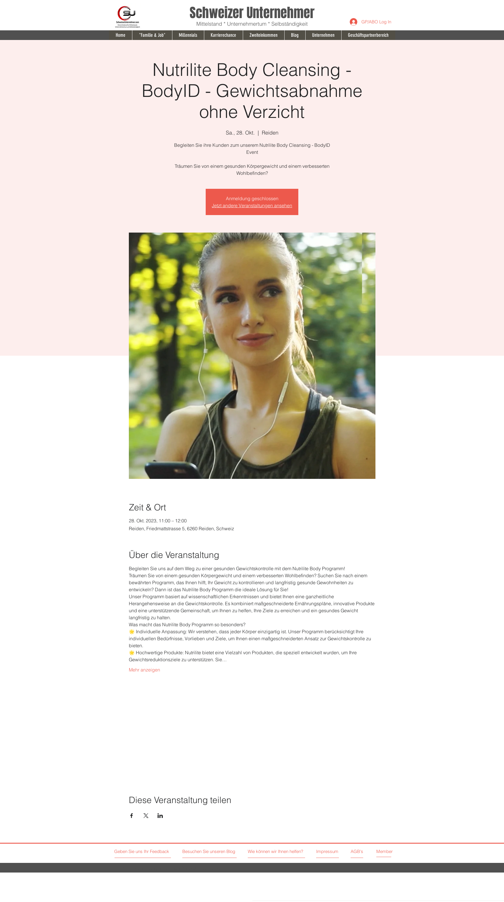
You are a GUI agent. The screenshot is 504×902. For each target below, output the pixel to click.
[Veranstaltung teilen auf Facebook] (131, 815)
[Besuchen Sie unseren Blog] (209, 851)
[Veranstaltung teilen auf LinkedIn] (160, 815)
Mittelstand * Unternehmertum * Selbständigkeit (252, 23)
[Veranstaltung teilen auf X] (146, 815)
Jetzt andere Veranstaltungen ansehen (252, 205)
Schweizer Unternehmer (252, 12)
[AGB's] (371, 851)
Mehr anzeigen (144, 670)
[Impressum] (327, 851)
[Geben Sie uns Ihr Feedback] (142, 851)
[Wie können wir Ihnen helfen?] (284, 851)
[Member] (389, 851)
